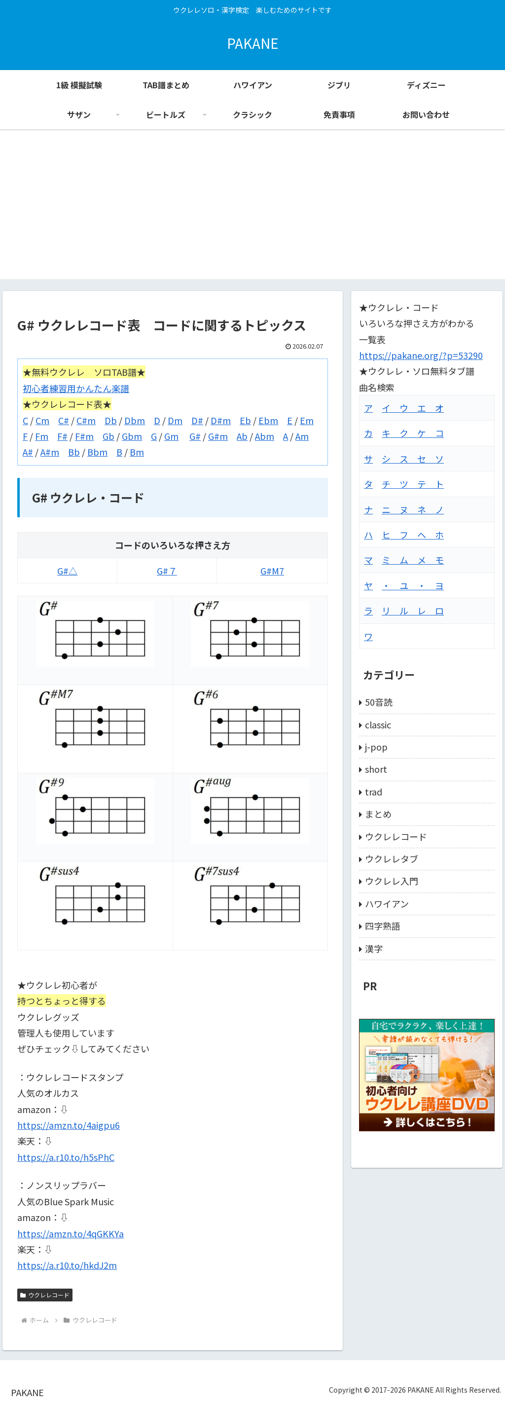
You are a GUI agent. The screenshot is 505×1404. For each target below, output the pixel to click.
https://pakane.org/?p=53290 (421, 355)
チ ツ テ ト (413, 483)
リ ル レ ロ (413, 610)
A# (28, 451)
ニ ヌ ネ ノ (413, 509)
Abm (264, 436)
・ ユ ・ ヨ (413, 585)
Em (307, 420)
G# (195, 436)
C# (63, 420)
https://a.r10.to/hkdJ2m (67, 1265)
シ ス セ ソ (413, 458)
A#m (49, 451)
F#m (84, 436)
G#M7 (272, 570)
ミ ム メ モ (413, 559)
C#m (86, 420)
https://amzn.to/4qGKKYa (70, 1233)
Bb (74, 451)
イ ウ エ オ (413, 407)
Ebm (268, 420)
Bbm (97, 451)
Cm (42, 420)
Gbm (132, 436)
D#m (221, 420)
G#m (218, 436)
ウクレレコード (45, 1295)
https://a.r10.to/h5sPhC (65, 1157)
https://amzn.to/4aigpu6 (68, 1124)
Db (111, 420)
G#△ (67, 570)
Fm (41, 436)
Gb (108, 436)
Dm (175, 420)
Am (302, 436)
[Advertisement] (252, 210)
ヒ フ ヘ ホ (413, 534)
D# (197, 420)
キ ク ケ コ (413, 433)
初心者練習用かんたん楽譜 (76, 388)
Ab (242, 436)
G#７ (167, 570)
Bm (137, 451)
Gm (171, 436)
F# (62, 436)
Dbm (134, 420)
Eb (245, 420)
